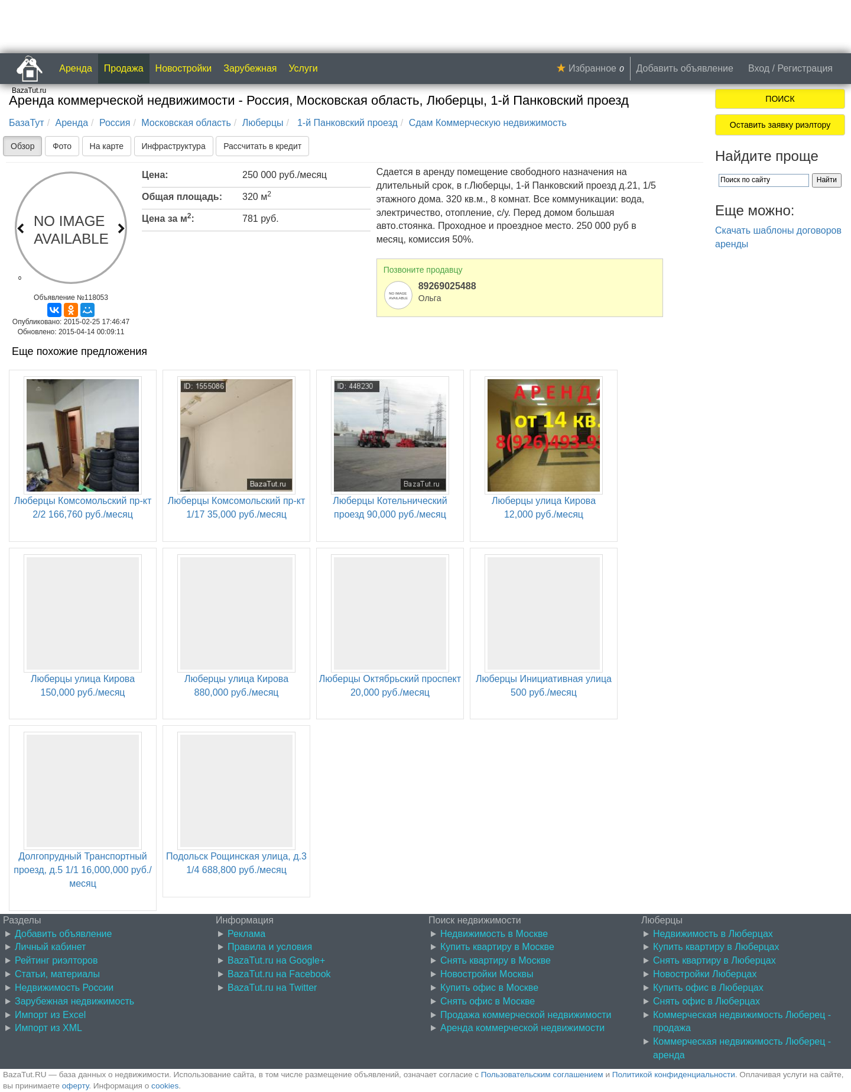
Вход (758, 68)
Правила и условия (270, 947)
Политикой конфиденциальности (673, 1074)
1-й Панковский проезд (345, 123)
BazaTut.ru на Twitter (272, 988)
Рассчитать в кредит (262, 146)
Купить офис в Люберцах (708, 988)
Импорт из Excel (50, 1015)
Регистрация (805, 68)
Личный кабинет (50, 947)
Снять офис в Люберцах (706, 1001)
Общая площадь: (182, 197)
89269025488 (447, 286)
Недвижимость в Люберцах (713, 934)
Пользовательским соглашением (542, 1074)
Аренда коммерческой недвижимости (522, 1028)
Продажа (124, 68)
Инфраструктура (174, 146)
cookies (164, 1085)
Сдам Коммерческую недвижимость (488, 123)
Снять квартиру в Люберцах (714, 960)
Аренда (75, 68)
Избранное (592, 68)
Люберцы (263, 123)
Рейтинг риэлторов (56, 960)
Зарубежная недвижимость (74, 1001)
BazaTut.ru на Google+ (276, 960)
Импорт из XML (48, 1028)
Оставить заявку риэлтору (780, 125)
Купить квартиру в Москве (497, 947)
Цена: (155, 175)
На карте (107, 146)
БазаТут (26, 123)
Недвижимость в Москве (494, 934)
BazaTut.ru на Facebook (279, 974)
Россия (114, 123)
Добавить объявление (684, 68)
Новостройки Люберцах (704, 974)
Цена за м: (168, 218)
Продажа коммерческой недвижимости (525, 1015)
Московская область (185, 123)
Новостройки (183, 68)
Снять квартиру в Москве (495, 960)
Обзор (22, 146)
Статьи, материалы (57, 974)
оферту (75, 1085)
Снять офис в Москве (487, 1001)
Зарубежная (250, 68)
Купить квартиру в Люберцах (716, 947)
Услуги (303, 68)
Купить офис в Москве (489, 988)
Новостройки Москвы (487, 974)
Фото (62, 146)
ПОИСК (779, 99)
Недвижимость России (64, 988)
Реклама (246, 934)
